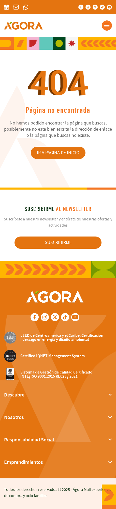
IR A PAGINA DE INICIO (58, 153)
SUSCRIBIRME (58, 242)
